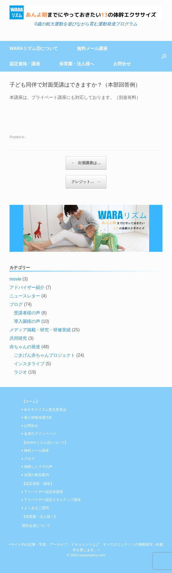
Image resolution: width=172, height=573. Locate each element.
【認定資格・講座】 (38, 484)
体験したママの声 (38, 467)
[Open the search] (164, 56)
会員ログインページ (40, 434)
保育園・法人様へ (76, 63)
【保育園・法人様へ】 (39, 517)
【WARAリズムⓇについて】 (45, 443)
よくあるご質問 (36, 508)
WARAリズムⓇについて (34, 48)
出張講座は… (86, 163)
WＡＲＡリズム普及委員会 (45, 409)
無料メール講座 (92, 48)
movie (15, 279)
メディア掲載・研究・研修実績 (40, 329)
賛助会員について (36, 526)
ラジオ (20, 372)
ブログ (16, 304)
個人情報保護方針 (38, 417)
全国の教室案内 (36, 475)
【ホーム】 (31, 401)
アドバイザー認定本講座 (43, 492)
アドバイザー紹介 (27, 287)
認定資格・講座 (25, 63)
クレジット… (86, 182)
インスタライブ (29, 363)
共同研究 (18, 338)
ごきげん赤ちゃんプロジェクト (44, 355)
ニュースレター (25, 296)
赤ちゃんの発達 (25, 346)
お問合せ (122, 63)
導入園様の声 (27, 321)
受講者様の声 (27, 313)
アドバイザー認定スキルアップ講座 (52, 500)
